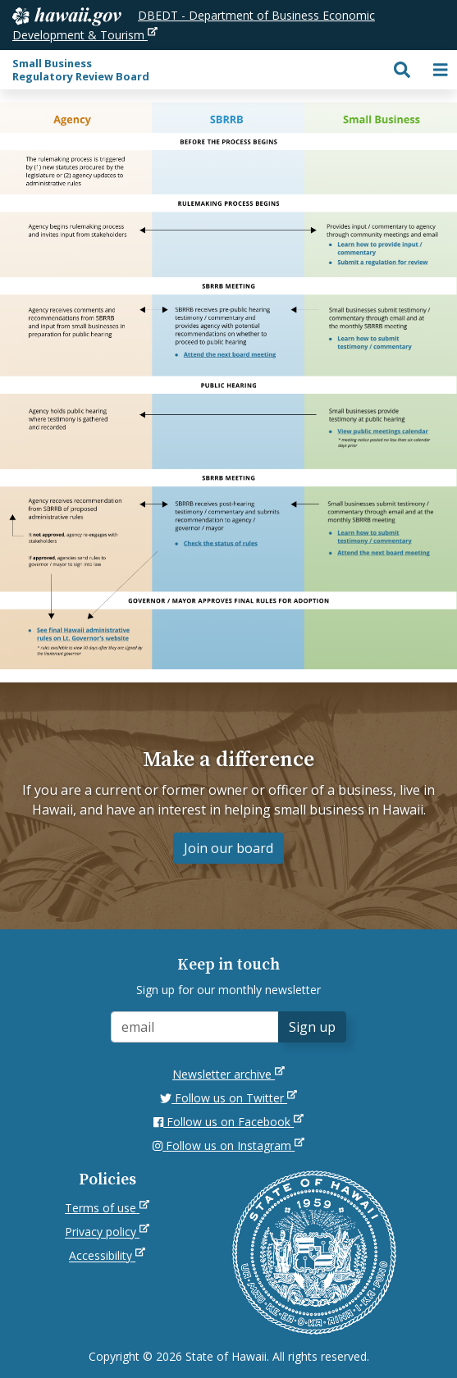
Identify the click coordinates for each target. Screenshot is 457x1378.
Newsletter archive (228, 1074)
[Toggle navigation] (440, 69)
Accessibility (107, 1255)
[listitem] (380, 249)
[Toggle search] (402, 69)
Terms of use (107, 1208)
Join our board (228, 848)
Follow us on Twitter (228, 1098)
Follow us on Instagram (228, 1145)
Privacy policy (107, 1231)
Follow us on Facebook (228, 1121)
